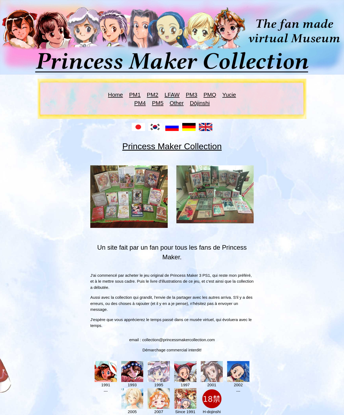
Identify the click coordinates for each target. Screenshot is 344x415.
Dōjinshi (200, 103)
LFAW (172, 95)
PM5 (157, 103)
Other (177, 103)
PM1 (135, 95)
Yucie (229, 95)
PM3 (191, 95)
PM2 (152, 95)
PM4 (140, 103)
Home (115, 95)
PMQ (209, 95)
